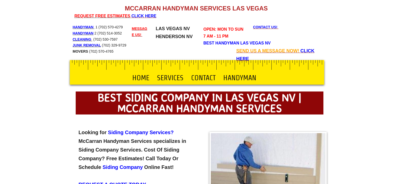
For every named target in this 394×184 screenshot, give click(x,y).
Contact (203, 78)
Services (170, 78)
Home (140, 78)
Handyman (239, 78)
